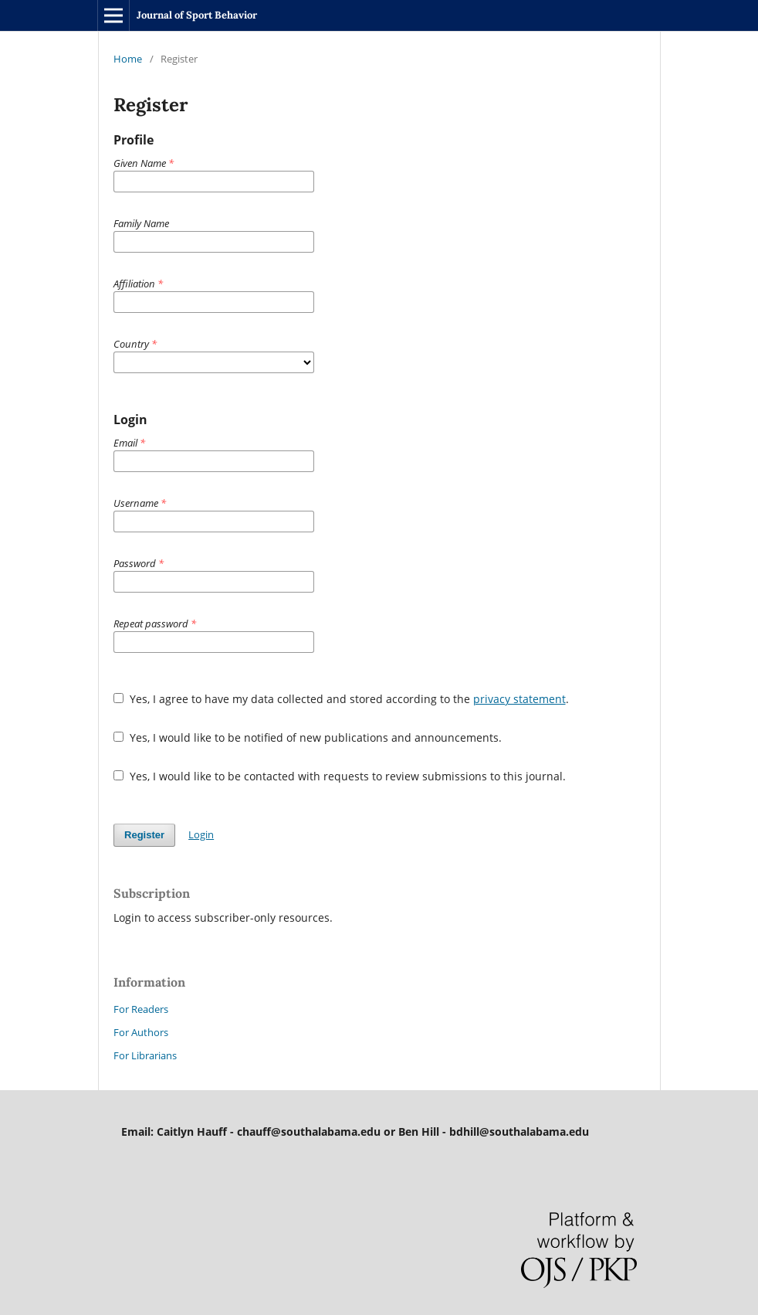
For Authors (140, 1032)
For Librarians (145, 1055)
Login (201, 834)
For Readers (140, 1009)
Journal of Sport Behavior (197, 15)
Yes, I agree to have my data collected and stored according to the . (341, 698)
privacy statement (519, 698)
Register (144, 835)
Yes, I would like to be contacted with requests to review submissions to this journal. (339, 776)
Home (127, 59)
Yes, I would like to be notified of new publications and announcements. (307, 737)
